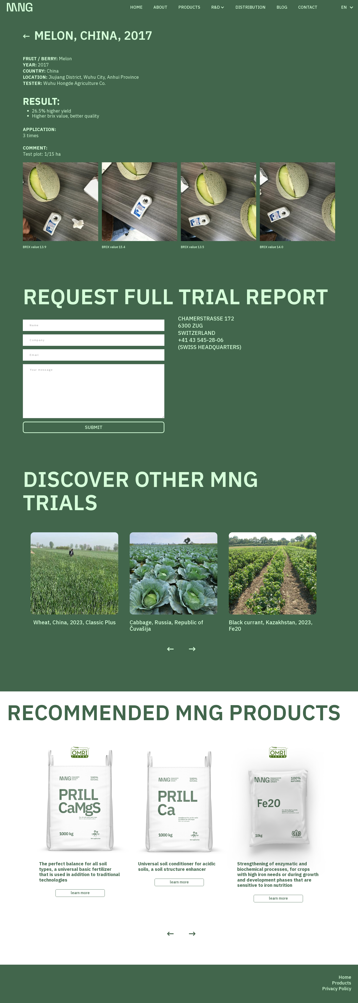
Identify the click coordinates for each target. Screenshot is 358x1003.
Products (341, 983)
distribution (250, 7)
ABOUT (160, 7)
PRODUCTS (189, 7)
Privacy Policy (336, 988)
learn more (80, 892)
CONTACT (307, 7)
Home (136, 7)
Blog (281, 7)
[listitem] (80, 579)
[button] (215, 7)
